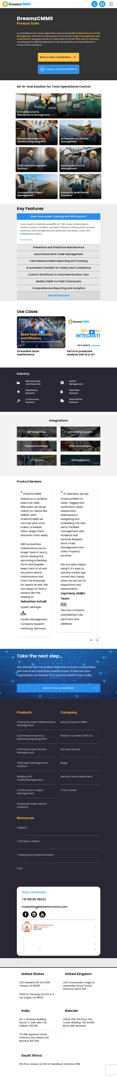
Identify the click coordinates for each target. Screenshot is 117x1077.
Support (22, 827)
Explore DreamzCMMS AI (58, 69)
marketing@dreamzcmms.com (44, 907)
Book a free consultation (55, 57)
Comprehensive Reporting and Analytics (58, 288)
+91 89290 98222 (34, 899)
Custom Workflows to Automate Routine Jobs (58, 274)
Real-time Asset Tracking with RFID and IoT (59, 216)
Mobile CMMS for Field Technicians (58, 281)
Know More (26, 239)
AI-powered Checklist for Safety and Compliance (58, 268)
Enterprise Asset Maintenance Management (36, 723)
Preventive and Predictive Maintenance (58, 247)
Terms (79, 1072)
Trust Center (69, 790)
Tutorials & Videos (28, 841)
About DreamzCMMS (74, 722)
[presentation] (91, 640)
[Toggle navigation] (111, 4)
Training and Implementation (35, 855)
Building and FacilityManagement (30, 778)
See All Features (58, 295)
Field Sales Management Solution (32, 764)
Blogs (64, 763)
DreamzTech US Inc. (80, 1067)
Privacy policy (63, 1072)
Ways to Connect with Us (76, 736)
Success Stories (70, 749)
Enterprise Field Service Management (32, 750)
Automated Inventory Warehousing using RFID (32, 737)
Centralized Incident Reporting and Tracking (58, 261)
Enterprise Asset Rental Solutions (32, 805)
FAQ (19, 868)
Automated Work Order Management (58, 254)
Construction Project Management (30, 791)
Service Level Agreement (76, 776)
